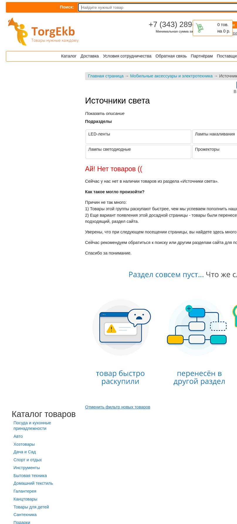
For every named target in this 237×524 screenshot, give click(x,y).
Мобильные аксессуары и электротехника (171, 76)
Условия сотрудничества (127, 56)
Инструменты (26, 467)
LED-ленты (99, 134)
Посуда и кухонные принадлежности (32, 425)
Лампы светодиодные (109, 149)
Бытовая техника (30, 475)
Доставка (90, 56)
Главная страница (105, 76)
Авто (18, 436)
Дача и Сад (24, 452)
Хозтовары (24, 444)
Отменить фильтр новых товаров (117, 407)
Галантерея (24, 491)
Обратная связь (171, 56)
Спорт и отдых (27, 459)
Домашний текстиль (33, 483)
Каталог (68, 56)
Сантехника (25, 514)
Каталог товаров (44, 414)
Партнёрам (202, 56)
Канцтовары (25, 499)
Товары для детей (31, 507)
